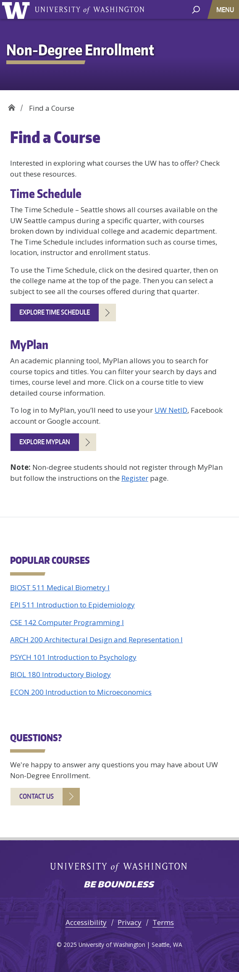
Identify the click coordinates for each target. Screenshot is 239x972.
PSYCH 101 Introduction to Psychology (73, 657)
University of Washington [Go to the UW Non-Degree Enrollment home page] (17, 9)
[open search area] (195, 9)
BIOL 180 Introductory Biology (60, 674)
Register (134, 478)
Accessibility (86, 922)
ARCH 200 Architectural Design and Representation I (96, 639)
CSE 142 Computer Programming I (67, 622)
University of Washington (89, 9)
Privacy (130, 922)
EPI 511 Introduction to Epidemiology (72, 605)
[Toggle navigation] (226, 9)
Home (11, 105)
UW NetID (171, 410)
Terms (163, 922)
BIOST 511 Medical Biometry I (60, 587)
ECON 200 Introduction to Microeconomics (81, 692)
